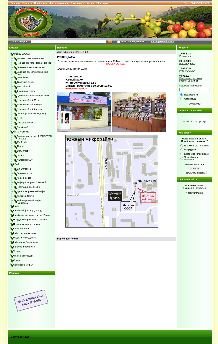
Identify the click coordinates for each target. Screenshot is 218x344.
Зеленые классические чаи (31, 67)
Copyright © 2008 (20, 337)
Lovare (20, 155)
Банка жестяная (21, 228)
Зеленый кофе (24, 173)
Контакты (102, 3)
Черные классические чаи (30, 58)
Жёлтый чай (23, 86)
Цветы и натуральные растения (33, 95)
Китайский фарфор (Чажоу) (27, 210)
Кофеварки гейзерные (24, 233)
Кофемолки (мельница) (25, 242)
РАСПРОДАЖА (187, 63)
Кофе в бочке (24, 178)
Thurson (21, 146)
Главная (15, 3)
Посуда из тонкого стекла (26, 224)
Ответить (194, 168)
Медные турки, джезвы (25, 237)
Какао (16, 206)
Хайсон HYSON (25, 160)
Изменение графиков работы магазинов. (190, 79)
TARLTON (22, 141)
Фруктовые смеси (26, 91)
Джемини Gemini (25, 196)
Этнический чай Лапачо (29, 109)
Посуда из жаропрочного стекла (30, 219)
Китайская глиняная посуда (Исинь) (32, 215)
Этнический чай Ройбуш (29, 104)
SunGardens (23, 151)
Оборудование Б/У (23, 264)
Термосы (17, 251)
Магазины (78, 3)
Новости (27, 3)
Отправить (194, 103)
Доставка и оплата (59, 3)
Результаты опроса (195, 172)
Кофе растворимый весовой (31, 182)
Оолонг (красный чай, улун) (31, 113)
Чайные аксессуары (23, 255)
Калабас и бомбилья (24, 246)
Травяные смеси (25, 82)
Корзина (90, 3)
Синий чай (22, 127)
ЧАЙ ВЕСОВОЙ (21, 54)
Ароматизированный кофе (31, 191)
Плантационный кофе (28, 187)
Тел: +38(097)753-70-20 (196, 3)
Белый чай (22, 77)
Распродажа (185, 56)
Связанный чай (25, 122)
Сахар (16, 260)
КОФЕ (16, 164)
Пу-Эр (20, 118)
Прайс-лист (40, 3)
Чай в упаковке (21, 131)
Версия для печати (68, 238)
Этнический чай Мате (28, 100)
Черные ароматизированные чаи (34, 63)
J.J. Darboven (24, 169)
